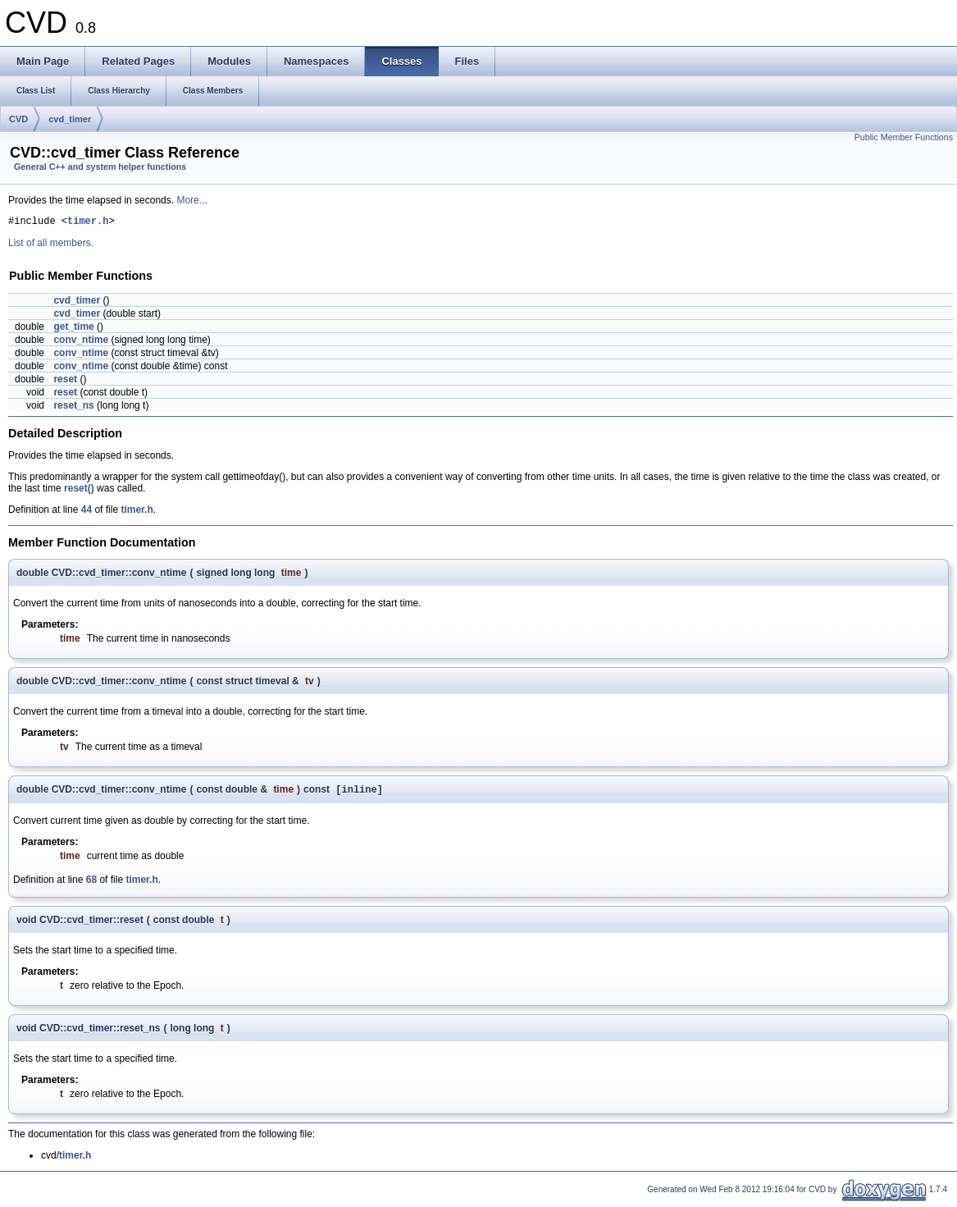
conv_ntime (80, 342)
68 (91, 883)
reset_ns (73, 408)
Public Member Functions (903, 137)
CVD (18, 119)
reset (65, 381)
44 (86, 512)
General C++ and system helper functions (100, 166)
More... (191, 200)
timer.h (87, 223)
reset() (79, 490)
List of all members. (50, 245)
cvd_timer (69, 119)
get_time (73, 329)
